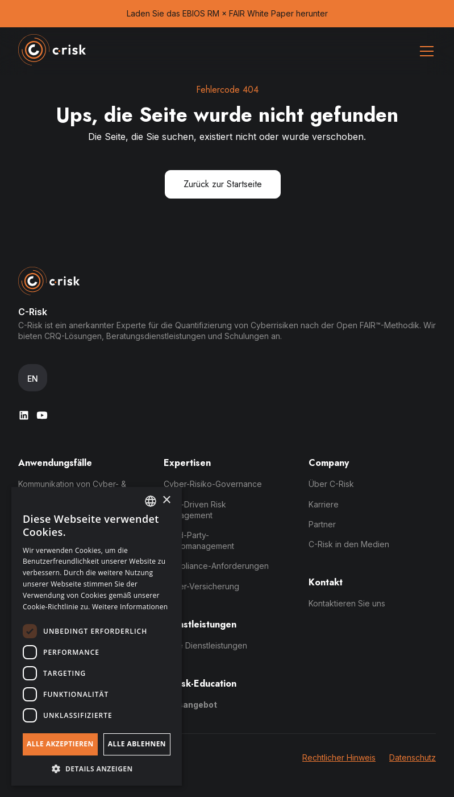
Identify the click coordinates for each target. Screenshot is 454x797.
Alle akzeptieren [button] (60, 744)
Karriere (324, 504)
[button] (424, 51)
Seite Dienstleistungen (205, 645)
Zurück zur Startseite (223, 184)
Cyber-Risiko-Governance (213, 484)
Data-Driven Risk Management (195, 509)
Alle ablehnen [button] (137, 744)
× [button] (166, 500)
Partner (322, 524)
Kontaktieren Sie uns (347, 603)
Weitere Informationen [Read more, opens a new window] (130, 607)
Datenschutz (412, 757)
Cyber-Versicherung (201, 586)
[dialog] (96, 636)
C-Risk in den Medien (349, 544)
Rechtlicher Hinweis (339, 757)
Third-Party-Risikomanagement (199, 540)
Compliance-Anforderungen (216, 566)
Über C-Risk (331, 484)
